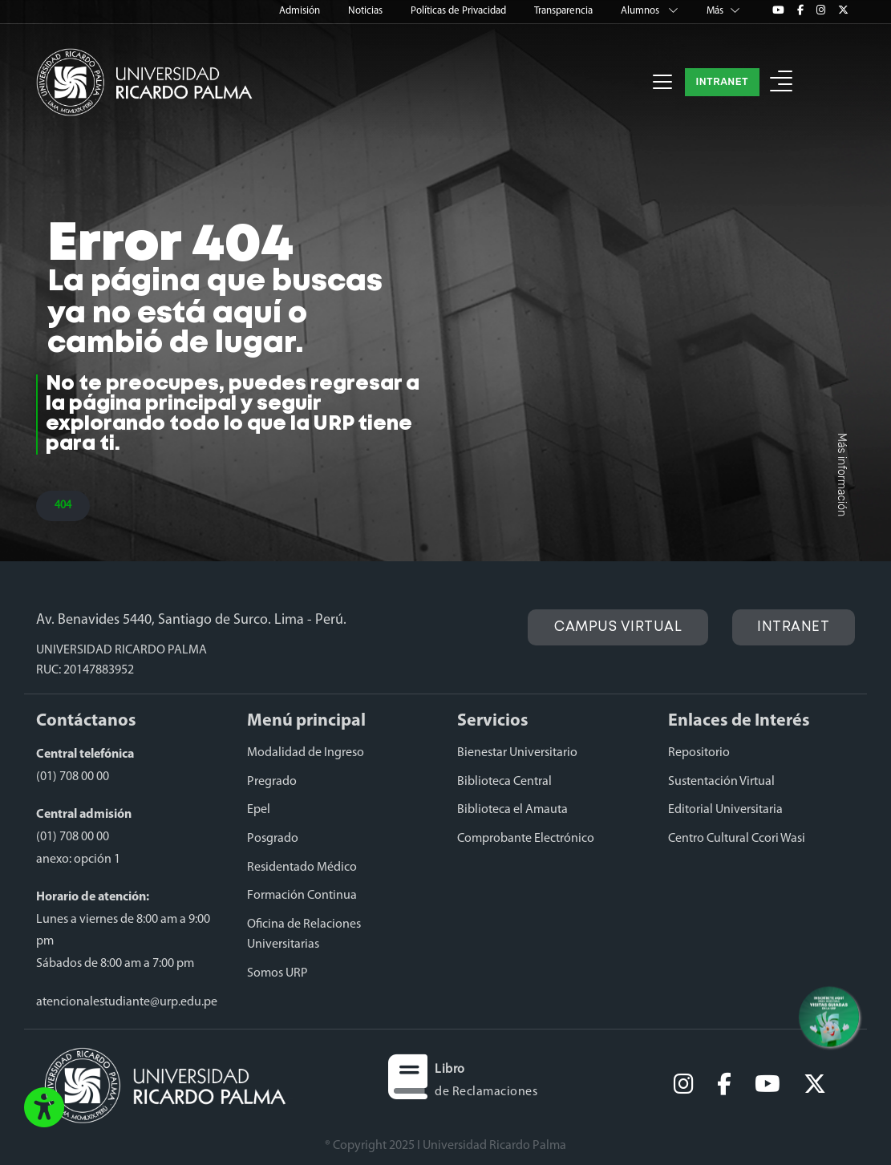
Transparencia (564, 11)
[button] (781, 82)
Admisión (300, 11)
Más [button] (723, 11)
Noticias (366, 11)
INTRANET (721, 81)
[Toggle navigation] (662, 82)
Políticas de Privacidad (459, 11)
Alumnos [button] (651, 11)
